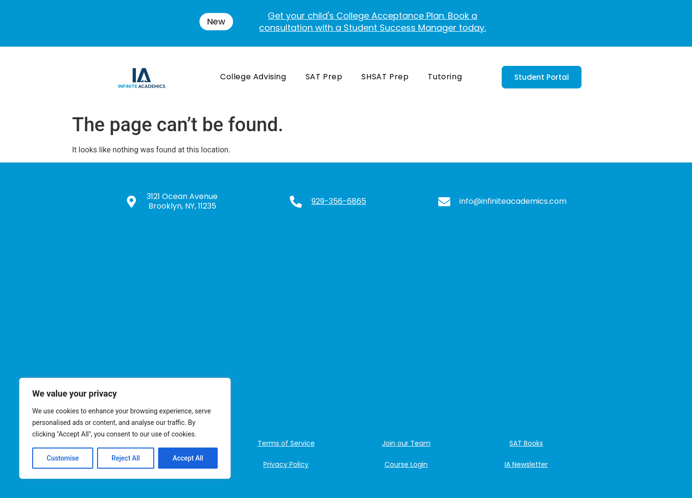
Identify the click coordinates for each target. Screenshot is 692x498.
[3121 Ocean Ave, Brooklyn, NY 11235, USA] (346, 324)
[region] (125, 428)
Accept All (188, 458)
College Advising (253, 76)
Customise (63, 458)
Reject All (125, 458)
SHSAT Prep (384, 76)
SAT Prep (324, 76)
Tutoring (445, 76)
